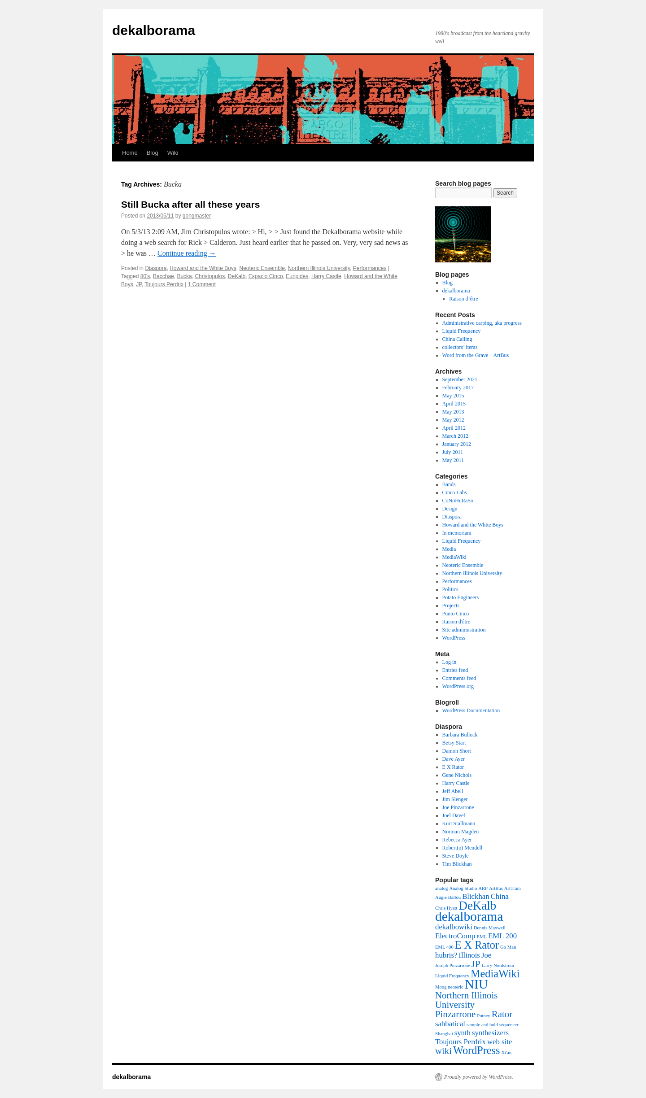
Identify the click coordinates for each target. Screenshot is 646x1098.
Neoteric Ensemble (262, 268)
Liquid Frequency (461, 331)
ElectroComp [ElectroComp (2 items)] (455, 936)
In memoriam (456, 533)
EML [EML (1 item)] (481, 936)
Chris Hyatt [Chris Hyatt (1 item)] (446, 908)
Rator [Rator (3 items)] (502, 1014)
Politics (450, 589)
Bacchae (163, 276)
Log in (449, 662)
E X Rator (453, 767)
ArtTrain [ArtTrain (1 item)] (512, 888)
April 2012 (454, 428)
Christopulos (210, 276)
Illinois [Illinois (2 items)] (469, 955)
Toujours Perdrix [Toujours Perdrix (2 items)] (460, 1041)
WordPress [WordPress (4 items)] (476, 1050)
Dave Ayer (453, 759)
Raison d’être (463, 299)
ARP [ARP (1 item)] (483, 888)
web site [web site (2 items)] (499, 1041)
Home (130, 152)
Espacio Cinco (266, 276)
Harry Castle (326, 276)
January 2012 (456, 444)
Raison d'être (456, 622)
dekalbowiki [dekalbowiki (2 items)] (453, 927)
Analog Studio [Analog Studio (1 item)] (463, 888)
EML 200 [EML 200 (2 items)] (502, 936)
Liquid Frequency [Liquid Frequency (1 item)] (452, 975)
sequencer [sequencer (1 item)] (509, 1024)
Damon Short (456, 751)
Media (449, 549)
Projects (451, 605)
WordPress (454, 638)
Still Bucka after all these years (190, 204)
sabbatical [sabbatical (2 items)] (450, 1024)
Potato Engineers (460, 597)
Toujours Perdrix (163, 284)
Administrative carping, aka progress (482, 323)
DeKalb (236, 276)
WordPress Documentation (471, 710)
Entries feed (455, 670)
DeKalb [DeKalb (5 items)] (477, 905)
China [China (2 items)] (500, 896)
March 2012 (455, 436)
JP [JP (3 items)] (475, 964)
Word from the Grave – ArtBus (475, 355)
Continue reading (186, 253)
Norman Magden (460, 831)
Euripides (297, 276)
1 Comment (202, 284)
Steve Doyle (455, 856)
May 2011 (453, 460)
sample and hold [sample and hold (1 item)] (482, 1024)
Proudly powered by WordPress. (478, 1077)
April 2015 (454, 404)
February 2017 (458, 387)
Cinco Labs (454, 492)
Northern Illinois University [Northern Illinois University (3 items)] (466, 1000)
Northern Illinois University (319, 268)
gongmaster (197, 216)
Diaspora (155, 268)
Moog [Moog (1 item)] (440, 987)
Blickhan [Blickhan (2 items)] (475, 896)
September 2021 (459, 379)
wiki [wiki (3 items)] (443, 1051)
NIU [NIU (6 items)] (476, 984)
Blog (152, 152)
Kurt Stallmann (459, 823)
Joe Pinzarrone (458, 807)
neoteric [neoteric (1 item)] (455, 987)
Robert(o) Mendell (462, 848)
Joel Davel (453, 815)
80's (145, 276)
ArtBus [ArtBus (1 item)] (496, 888)
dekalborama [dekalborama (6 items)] (469, 916)
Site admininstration (464, 630)
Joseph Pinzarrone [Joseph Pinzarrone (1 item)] (452, 965)
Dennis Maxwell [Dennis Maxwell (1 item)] (490, 927)
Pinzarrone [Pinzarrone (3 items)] (455, 1014)
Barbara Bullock (460, 735)
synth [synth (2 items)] (462, 1032)
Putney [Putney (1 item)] (483, 1015)
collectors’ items (460, 347)
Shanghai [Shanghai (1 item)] (444, 1033)
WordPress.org (458, 686)
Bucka (184, 276)
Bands (449, 484)
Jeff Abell (452, 791)
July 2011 (452, 452)
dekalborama (153, 30)
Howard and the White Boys (203, 268)
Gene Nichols (457, 775)
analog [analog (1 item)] (441, 888)
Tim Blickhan (457, 864)
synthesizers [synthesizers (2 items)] (490, 1032)
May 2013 (453, 412)
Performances (370, 268)
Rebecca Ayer (457, 840)
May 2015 (453, 395)
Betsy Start (454, 743)
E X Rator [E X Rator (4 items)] (477, 945)
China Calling (457, 339)
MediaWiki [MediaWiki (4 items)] (495, 973)
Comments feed (459, 678)
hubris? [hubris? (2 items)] (446, 955)
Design (450, 508)
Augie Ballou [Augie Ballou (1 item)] (448, 897)
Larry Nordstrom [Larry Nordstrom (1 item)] (498, 965)
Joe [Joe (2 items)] (486, 955)
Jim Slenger (455, 799)
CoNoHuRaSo (457, 500)
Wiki (173, 152)
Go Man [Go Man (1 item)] (508, 947)
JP (138, 284)
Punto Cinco (455, 613)
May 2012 (453, 420)
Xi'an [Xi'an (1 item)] (506, 1052)
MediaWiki (454, 557)
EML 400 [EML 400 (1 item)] (444, 947)
